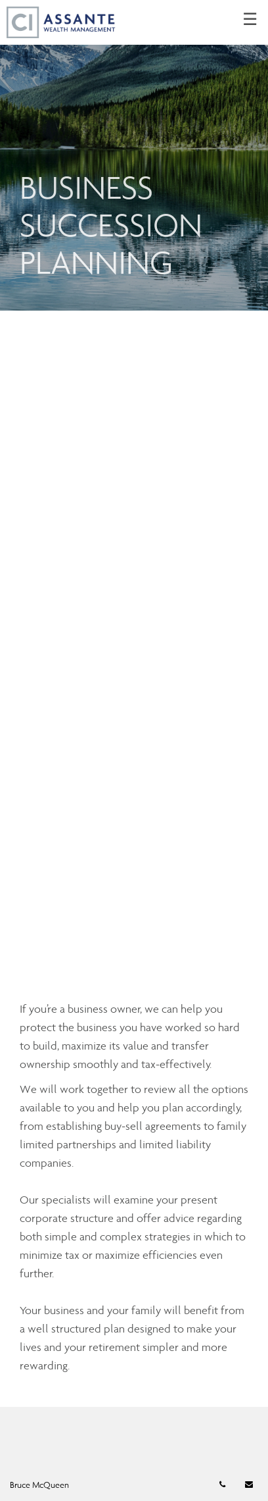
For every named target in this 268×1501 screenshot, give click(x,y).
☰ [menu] (249, 20)
